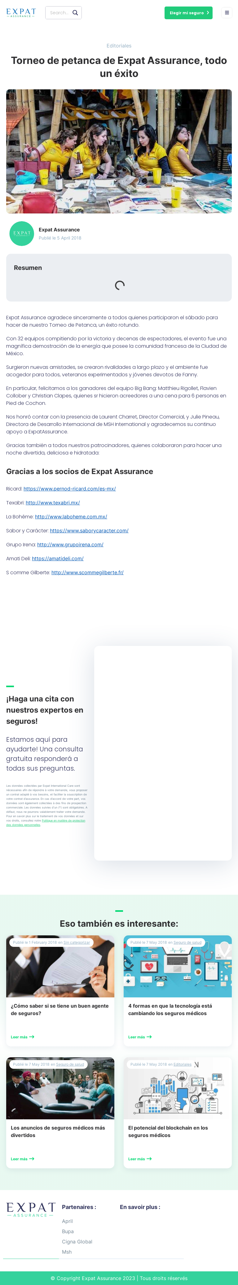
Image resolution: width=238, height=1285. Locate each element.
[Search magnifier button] (75, 12)
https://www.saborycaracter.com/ (89, 530)
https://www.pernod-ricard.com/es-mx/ (70, 489)
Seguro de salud (187, 942)
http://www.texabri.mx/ (53, 502)
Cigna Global (77, 1241)
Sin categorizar (77, 942)
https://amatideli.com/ (58, 558)
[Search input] (59, 12)
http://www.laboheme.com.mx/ (71, 516)
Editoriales (119, 46)
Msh (67, 1252)
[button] (189, 13)
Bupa (68, 1231)
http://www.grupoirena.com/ (70, 544)
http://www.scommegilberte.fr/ (87, 572)
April (67, 1221)
